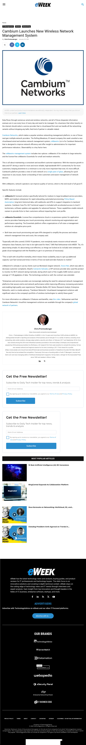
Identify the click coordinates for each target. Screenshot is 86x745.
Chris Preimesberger (10, 39)
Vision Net (65, 266)
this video (57, 299)
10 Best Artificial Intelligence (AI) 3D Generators (48, 465)
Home (4, 23)
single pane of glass (55, 172)
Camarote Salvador (40, 269)
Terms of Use (54, 394)
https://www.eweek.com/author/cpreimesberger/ (43, 332)
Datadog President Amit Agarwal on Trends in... (48, 527)
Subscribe (20, 401)
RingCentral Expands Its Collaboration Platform (48, 485)
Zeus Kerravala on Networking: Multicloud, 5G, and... (50, 507)
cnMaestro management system (18, 153)
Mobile (18, 26)
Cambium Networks (10, 135)
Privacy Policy (67, 394)
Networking (26, 26)
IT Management (8, 26)
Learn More (22, 113)
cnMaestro (55, 141)
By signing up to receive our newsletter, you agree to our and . (41, 394)
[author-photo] (43, 325)
